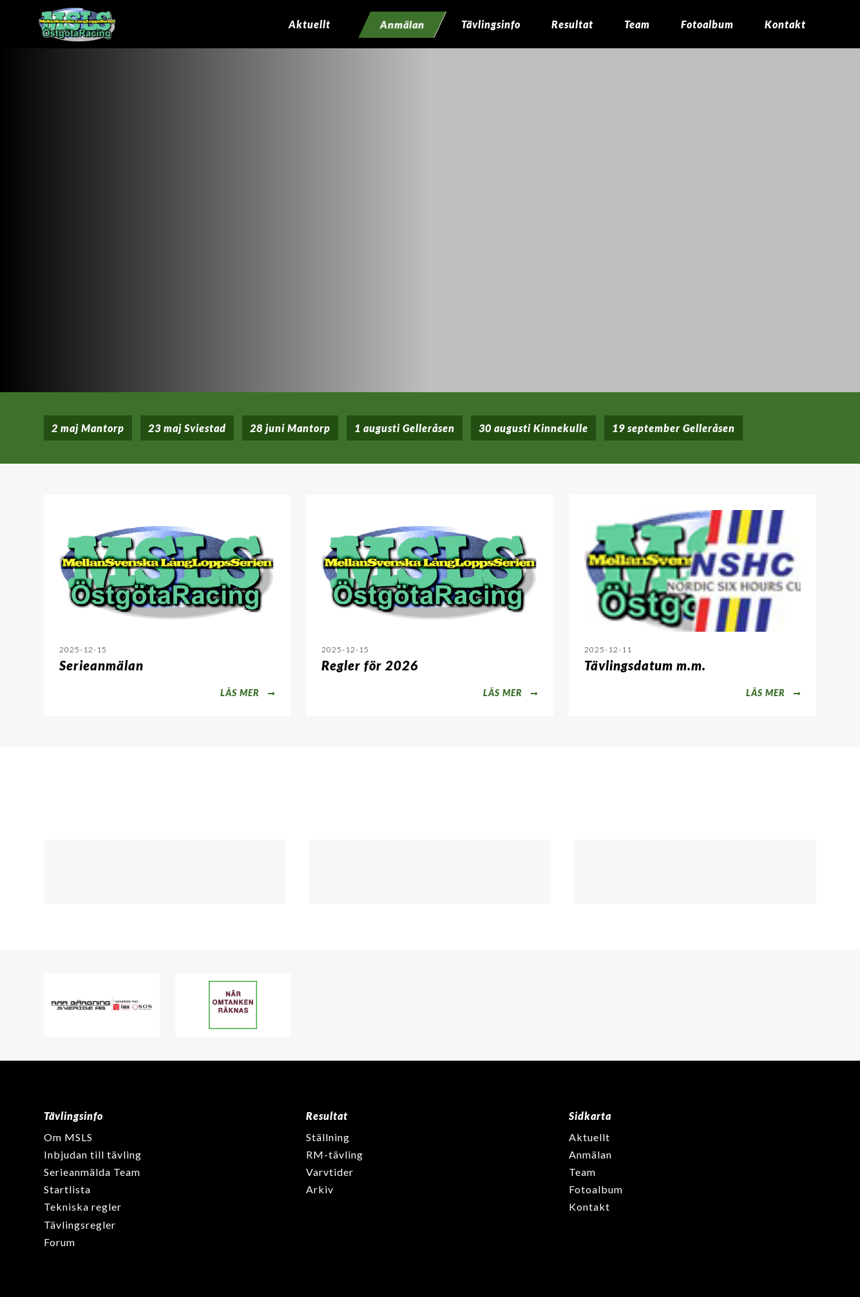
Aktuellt (309, 24)
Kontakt (785, 24)
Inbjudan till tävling (93, 1154)
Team (637, 24)
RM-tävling (334, 1154)
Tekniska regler (83, 1206)
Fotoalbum (707, 24)
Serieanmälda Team (92, 1172)
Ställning (328, 1137)
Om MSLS (68, 1137)
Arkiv (320, 1189)
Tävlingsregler (80, 1224)
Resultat (572, 24)
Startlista (67, 1189)
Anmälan (590, 1154)
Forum (59, 1242)
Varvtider (330, 1172)
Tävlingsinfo (491, 24)
